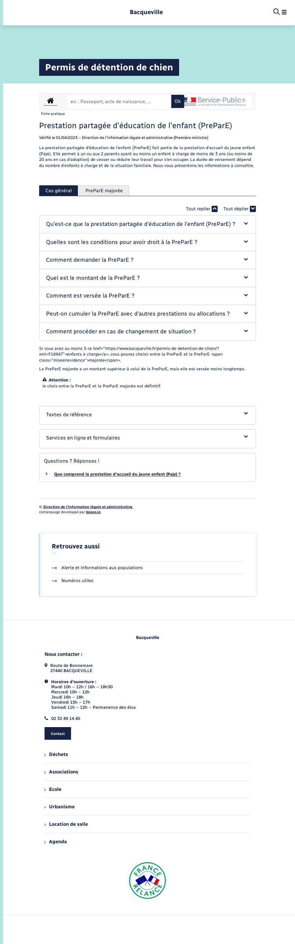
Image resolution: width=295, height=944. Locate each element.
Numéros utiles (73, 580)
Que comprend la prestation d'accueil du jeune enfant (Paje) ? (117, 474)
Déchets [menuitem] (56, 754)
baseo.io (93, 512)
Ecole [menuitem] (53, 789)
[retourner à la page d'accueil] (146, 12)
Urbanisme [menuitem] (60, 807)
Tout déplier (239, 209)
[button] (147, 224)
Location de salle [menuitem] (66, 824)
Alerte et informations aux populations (97, 567)
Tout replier (202, 209)
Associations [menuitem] (61, 772)
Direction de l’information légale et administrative (87, 507)
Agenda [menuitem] (56, 841)
